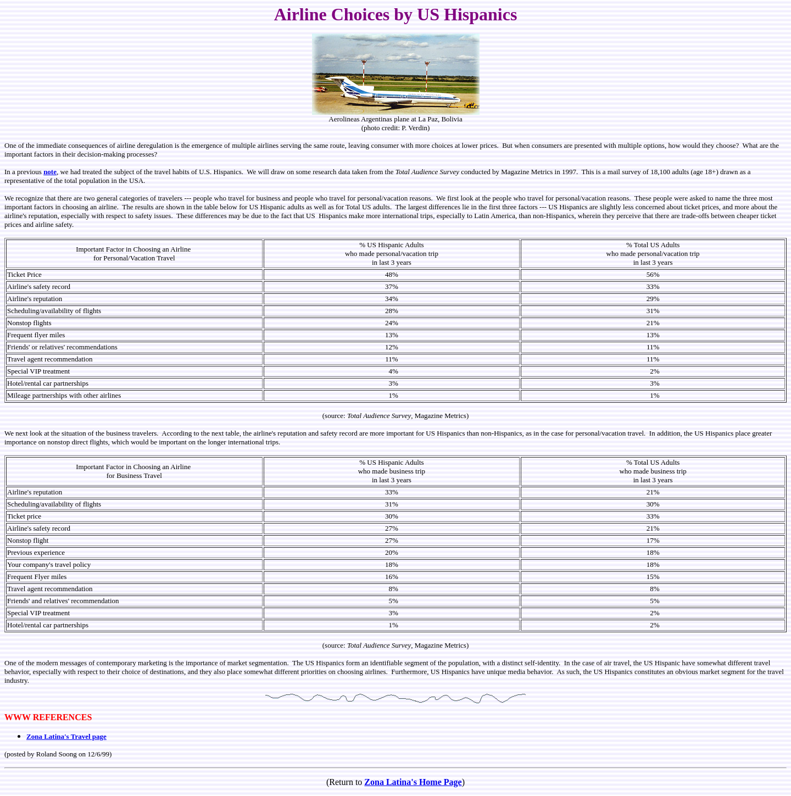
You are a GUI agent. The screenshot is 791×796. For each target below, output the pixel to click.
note (50, 172)
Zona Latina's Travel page (66, 736)
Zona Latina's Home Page (412, 782)
